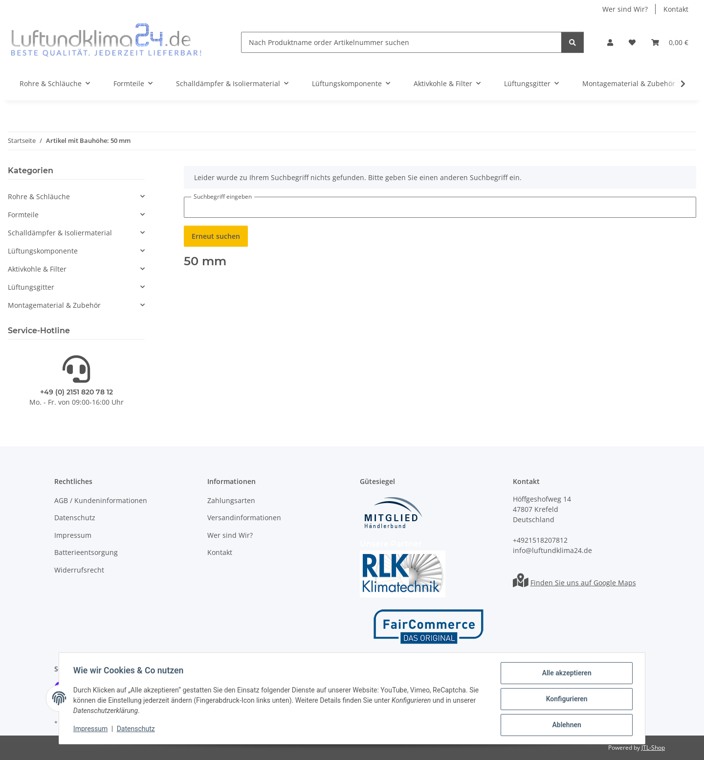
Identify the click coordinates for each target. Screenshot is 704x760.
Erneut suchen (216, 236)
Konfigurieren (565, 700)
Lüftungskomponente (43, 250)
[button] (610, 42)
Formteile (23, 214)
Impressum (92, 730)
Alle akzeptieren (565, 674)
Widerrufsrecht (79, 570)
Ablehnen (564, 725)
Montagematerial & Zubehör (54, 305)
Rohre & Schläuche (39, 196)
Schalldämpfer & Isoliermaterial (60, 232)
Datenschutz (137, 730)
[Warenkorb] (669, 42)
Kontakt (675, 9)
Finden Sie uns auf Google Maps (583, 582)
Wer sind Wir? (625, 9)
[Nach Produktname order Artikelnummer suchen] (401, 42)
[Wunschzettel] (632, 42)
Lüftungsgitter (31, 287)
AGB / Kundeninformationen (100, 500)
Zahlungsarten (231, 500)
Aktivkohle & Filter (37, 269)
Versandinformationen (244, 517)
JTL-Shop (653, 747)
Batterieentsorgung (86, 552)
